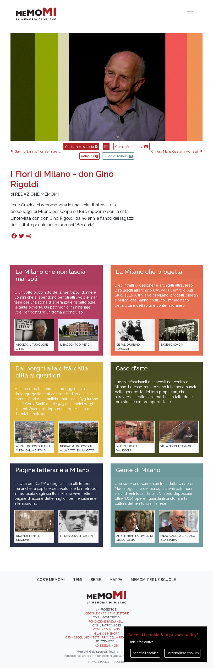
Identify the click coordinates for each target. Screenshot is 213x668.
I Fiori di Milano (118, 156)
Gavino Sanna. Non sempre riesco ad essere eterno (51, 151)
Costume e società (81, 146)
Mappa (116, 580)
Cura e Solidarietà (131, 146)
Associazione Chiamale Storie (106, 613)
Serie (96, 580)
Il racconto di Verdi (75, 344)
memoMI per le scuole (153, 580)
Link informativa (141, 642)
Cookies (119, 661)
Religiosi (89, 156)
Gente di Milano (138, 470)
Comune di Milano (106, 629)
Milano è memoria (106, 633)
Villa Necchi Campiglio (177, 446)
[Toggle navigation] (190, 14)
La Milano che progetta (149, 271)
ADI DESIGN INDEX (106, 645)
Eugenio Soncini (172, 344)
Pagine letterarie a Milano (52, 470)
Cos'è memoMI (51, 580)
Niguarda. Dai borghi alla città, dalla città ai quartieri (77, 450)
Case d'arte (132, 368)
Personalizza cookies (182, 653)
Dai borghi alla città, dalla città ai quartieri (51, 372)
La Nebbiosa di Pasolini (77, 535)
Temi (77, 580)
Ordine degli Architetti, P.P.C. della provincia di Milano (106, 637)
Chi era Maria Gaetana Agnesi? (177, 151)
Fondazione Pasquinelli (106, 621)
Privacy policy (99, 661)
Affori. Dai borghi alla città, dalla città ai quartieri (33, 450)
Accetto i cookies (145, 653)
